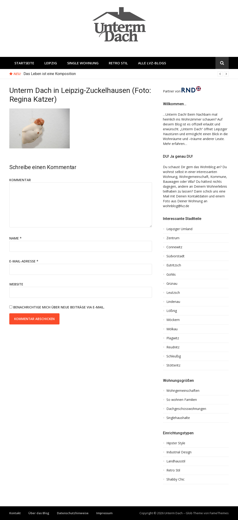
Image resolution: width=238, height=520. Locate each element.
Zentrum (172, 238)
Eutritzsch (173, 265)
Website (16, 284)
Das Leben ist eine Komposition (49, 74)
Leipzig (50, 63)
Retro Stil (118, 63)
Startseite (24, 63)
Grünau (171, 283)
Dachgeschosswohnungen (186, 409)
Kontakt (15, 513)
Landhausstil (175, 461)
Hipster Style (175, 443)
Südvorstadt (175, 256)
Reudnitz (172, 347)
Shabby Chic (175, 479)
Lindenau (173, 302)
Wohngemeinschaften (182, 391)
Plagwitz (172, 338)
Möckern (173, 320)
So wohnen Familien (181, 400)
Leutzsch (173, 293)
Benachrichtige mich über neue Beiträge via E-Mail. (59, 307)
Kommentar (20, 180)
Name (15, 238)
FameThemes (219, 513)
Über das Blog (38, 513)
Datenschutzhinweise (73, 513)
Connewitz (174, 247)
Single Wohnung (83, 63)
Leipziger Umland (179, 229)
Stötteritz (173, 365)
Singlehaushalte (178, 418)
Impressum (104, 513)
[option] (126, 73)
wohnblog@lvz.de (176, 206)
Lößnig (171, 311)
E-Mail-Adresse (23, 261)
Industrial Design (179, 452)
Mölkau (172, 329)
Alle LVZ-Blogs (152, 63)
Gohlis (171, 274)
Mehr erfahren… (175, 143)
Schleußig (173, 356)
